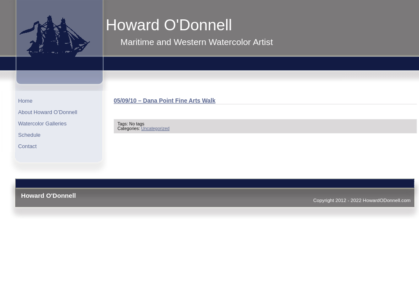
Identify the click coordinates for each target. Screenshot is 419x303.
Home (25, 101)
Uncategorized (155, 128)
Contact (27, 146)
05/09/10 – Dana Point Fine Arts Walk (165, 100)
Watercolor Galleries (42, 123)
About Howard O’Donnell (47, 112)
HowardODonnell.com (387, 200)
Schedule (29, 135)
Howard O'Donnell (169, 25)
